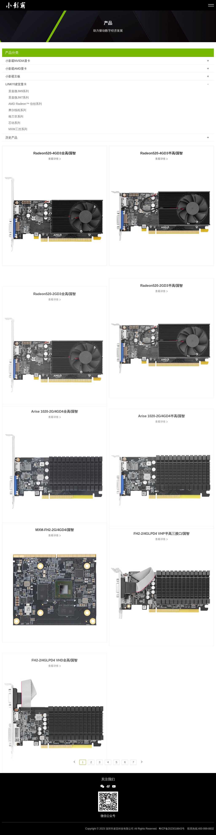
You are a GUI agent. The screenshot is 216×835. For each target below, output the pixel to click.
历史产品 (11, 138)
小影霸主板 (12, 76)
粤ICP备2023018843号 (172, 828)
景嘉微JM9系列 (18, 93)
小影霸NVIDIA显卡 (17, 60)
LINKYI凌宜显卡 (16, 86)
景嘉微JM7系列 (18, 99)
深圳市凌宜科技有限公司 (120, 828)
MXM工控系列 (17, 131)
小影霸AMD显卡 (16, 68)
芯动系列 (14, 125)
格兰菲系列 (15, 118)
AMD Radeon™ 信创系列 (25, 106)
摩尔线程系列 (17, 112)
